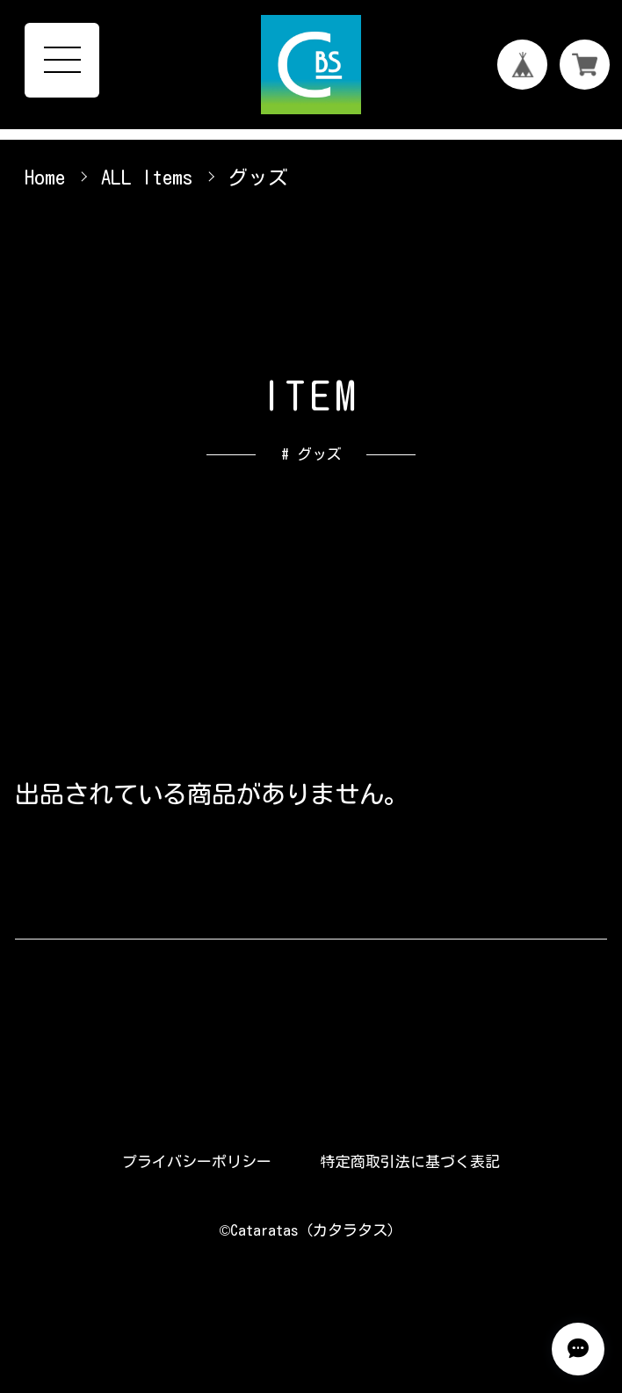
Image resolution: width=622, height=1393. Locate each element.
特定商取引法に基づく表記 (410, 1161)
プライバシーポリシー (196, 1161)
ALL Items (146, 177)
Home (45, 177)
